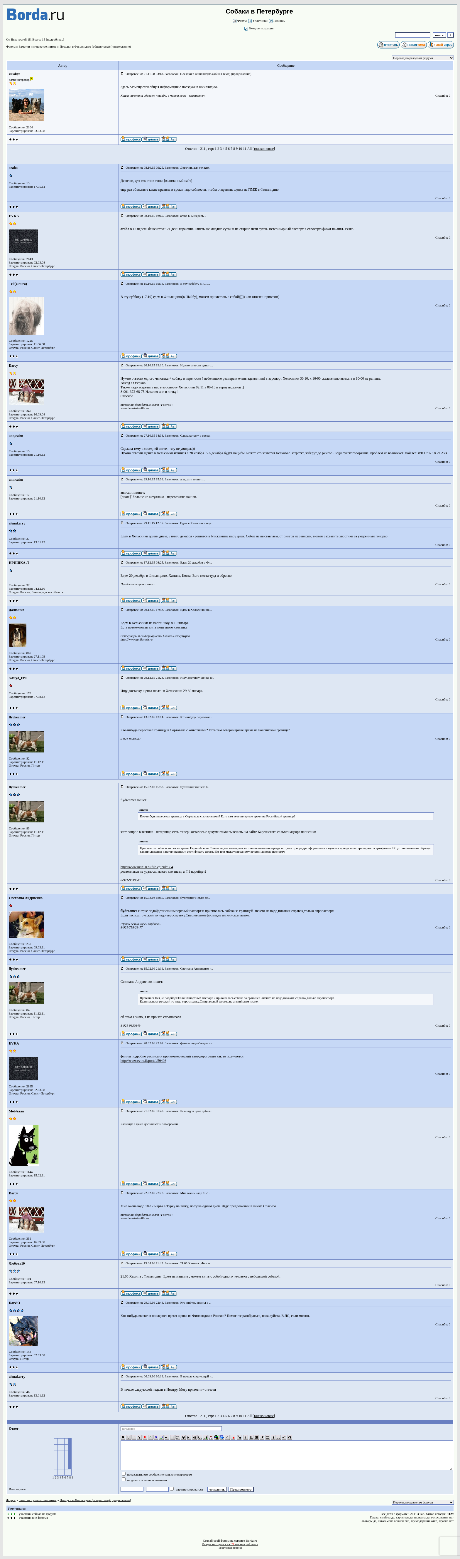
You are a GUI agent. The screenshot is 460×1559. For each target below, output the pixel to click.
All (249, 149)
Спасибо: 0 (442, 95)
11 (244, 149)
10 (240, 149)
